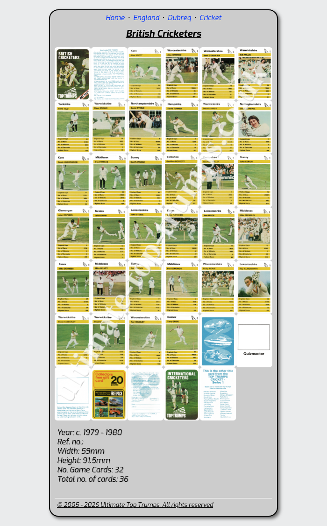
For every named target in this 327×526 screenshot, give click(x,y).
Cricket (210, 17)
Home (115, 17)
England (146, 17)
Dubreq (179, 17)
